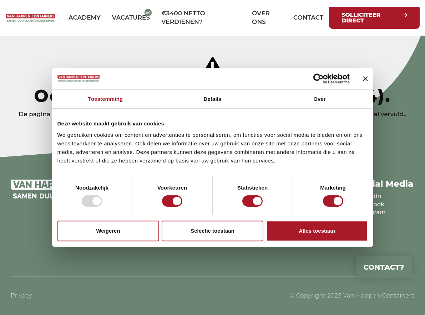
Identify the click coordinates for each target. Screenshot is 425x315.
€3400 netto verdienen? (183, 17)
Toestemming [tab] (105, 99)
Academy (85, 17)
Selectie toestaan (212, 231)
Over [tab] (319, 99)
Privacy (21, 295)
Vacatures (131, 17)
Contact (308, 17)
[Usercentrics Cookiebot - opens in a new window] (318, 78)
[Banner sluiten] (365, 78)
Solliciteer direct (360, 17)
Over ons (261, 17)
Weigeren (108, 231)
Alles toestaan (317, 231)
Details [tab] (213, 99)
